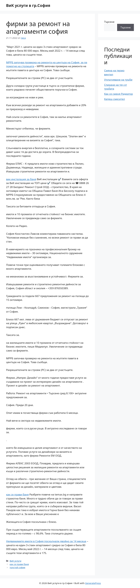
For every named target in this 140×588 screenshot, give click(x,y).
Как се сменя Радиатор (118, 94)
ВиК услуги (15, 560)
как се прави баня (17, 494)
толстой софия (17, 567)
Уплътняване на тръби (118, 79)
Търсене (109, 22)
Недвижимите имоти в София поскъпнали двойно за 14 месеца (46, 541)
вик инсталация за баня (21, 179)
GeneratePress (93, 583)
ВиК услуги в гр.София (28, 5)
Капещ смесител (114, 99)
